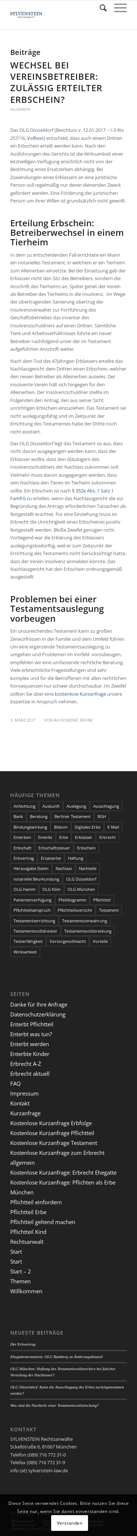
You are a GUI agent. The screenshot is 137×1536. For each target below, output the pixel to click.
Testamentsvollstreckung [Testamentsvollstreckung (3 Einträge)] (87, 931)
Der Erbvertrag (22, 1344)
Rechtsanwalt (26, 1241)
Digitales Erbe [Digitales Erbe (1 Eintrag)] (87, 827)
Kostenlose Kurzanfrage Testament (53, 1142)
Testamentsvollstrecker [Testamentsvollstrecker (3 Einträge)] (35, 931)
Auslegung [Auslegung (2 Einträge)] (76, 806)
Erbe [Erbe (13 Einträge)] (63, 837)
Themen (20, 1281)
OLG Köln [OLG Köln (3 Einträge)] (51, 889)
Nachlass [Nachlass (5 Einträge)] (64, 868)
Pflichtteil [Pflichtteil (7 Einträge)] (102, 900)
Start (16, 1251)
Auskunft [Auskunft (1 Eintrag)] (51, 806)
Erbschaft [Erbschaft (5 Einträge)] (22, 848)
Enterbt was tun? (31, 1034)
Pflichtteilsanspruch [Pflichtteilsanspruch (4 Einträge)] (32, 910)
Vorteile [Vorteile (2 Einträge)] (100, 941)
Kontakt (20, 1103)
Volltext (35, 138)
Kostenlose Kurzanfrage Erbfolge (51, 1123)
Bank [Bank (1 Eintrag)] (18, 816)
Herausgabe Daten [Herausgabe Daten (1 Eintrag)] (31, 868)
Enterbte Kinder (29, 1053)
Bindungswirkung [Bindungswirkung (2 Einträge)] (30, 827)
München (22, 1192)
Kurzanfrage (25, 1113)
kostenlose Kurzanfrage (80, 694)
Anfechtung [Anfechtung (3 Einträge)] (24, 806)
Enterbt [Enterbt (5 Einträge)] (45, 837)
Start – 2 (20, 1271)
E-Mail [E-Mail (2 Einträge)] (113, 827)
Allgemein (20, 109)
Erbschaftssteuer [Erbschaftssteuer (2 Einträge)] (54, 848)
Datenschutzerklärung (37, 1014)
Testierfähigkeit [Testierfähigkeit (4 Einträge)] (28, 941)
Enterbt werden (29, 1044)
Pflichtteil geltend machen (42, 1222)
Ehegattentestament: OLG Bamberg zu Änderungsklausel (56, 1356)
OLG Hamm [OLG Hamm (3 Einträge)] (24, 889)
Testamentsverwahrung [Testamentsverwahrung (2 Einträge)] (84, 920)
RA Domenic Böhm (73, 720)
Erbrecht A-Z (25, 1063)
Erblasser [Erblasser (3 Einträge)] (83, 837)
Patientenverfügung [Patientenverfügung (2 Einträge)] (33, 900)
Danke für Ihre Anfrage (38, 1004)
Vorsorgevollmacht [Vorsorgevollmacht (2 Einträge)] (68, 941)
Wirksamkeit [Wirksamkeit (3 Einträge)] (25, 952)
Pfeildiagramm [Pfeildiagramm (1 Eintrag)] (72, 900)
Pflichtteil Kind (28, 1231)
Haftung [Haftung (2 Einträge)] (75, 858)
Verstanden (70, 1523)
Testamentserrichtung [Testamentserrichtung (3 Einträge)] (34, 920)
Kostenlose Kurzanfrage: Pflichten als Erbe (62, 1182)
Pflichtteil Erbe (28, 1212)
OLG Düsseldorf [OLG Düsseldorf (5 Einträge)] (81, 879)
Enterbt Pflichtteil (31, 1024)
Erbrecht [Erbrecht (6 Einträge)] (107, 837)
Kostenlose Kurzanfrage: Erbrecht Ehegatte (63, 1172)
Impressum (24, 1093)
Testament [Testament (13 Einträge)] (109, 910)
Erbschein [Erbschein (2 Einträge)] (86, 848)
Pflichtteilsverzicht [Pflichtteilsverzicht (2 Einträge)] (75, 910)
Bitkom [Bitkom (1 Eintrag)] (61, 827)
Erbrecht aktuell (30, 1073)
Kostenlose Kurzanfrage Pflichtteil (52, 1133)
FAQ (15, 1083)
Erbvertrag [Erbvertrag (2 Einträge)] (24, 858)
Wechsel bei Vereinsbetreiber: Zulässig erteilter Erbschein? (56, 82)
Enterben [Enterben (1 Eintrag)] (22, 837)
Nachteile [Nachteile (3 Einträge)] (87, 868)
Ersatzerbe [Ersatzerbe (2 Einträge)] (51, 858)
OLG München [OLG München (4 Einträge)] (81, 889)
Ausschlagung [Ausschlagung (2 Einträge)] (106, 806)
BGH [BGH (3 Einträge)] (102, 816)
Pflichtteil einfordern (36, 1202)
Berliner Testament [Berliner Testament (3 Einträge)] (72, 816)
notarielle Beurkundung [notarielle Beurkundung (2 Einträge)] (36, 879)
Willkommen (26, 1291)
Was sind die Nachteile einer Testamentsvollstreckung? (54, 1405)
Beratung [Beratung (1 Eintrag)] (38, 816)
